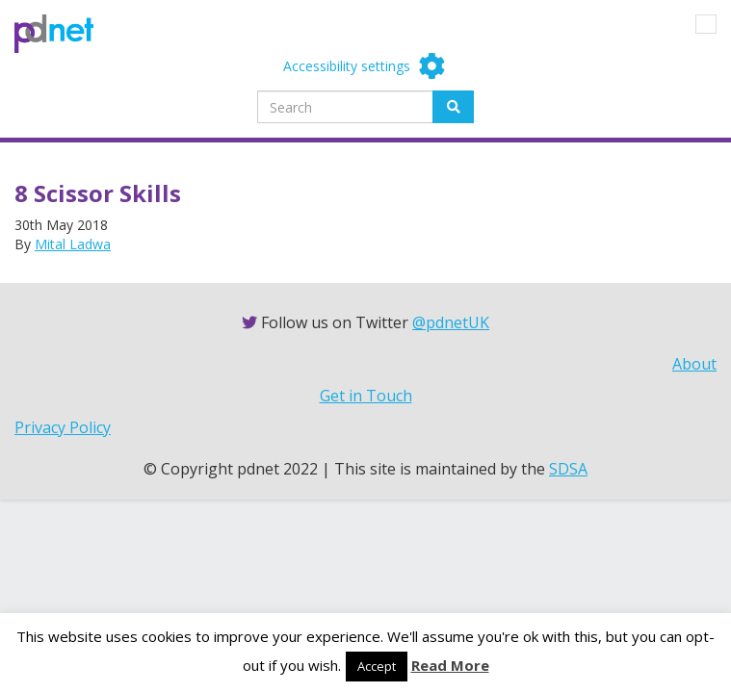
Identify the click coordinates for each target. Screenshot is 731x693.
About (694, 363)
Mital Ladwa (73, 244)
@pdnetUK (450, 322)
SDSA (568, 468)
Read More (450, 665)
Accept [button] (376, 666)
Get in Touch (366, 395)
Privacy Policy (62, 427)
